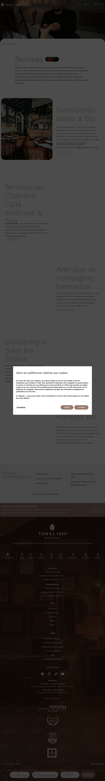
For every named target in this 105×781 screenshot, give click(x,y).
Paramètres (21, 407)
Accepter (81, 407)
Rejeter (67, 407)
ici (25, 396)
